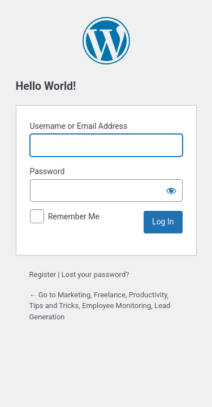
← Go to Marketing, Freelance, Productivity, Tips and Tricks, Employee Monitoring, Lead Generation (100, 306)
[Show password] (171, 190)
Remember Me (73, 216)
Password (47, 171)
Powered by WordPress (106, 40)
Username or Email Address (79, 126)
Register (43, 274)
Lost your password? (95, 274)
